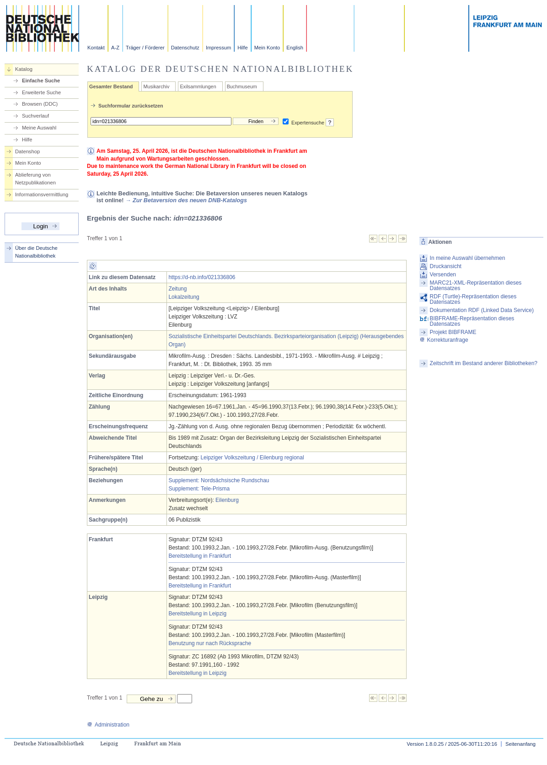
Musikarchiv (156, 86)
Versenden (443, 274)
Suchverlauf (35, 116)
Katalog (23, 69)
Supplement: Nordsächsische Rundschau (218, 480)
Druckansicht (445, 266)
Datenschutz (185, 47)
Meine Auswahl (39, 127)
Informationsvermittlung (41, 194)
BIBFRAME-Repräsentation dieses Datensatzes (472, 321)
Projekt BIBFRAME (453, 332)
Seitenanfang (520, 744)
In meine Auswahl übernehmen (467, 258)
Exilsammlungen (198, 86)
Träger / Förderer (145, 47)
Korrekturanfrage (443, 340)
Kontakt (96, 47)
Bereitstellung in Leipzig (197, 613)
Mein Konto (267, 47)
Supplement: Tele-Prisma (199, 488)
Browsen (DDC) (40, 104)
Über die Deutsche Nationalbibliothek (36, 252)
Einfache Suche (41, 80)
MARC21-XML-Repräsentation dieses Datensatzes (476, 285)
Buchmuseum (242, 86)
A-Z (115, 47)
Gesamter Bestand (111, 86)
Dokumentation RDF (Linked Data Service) (482, 310)
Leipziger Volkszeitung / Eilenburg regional (252, 457)
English (294, 47)
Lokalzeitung (183, 297)
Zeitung (177, 289)
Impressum (218, 47)
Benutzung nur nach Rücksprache (209, 643)
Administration (108, 725)
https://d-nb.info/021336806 (201, 277)
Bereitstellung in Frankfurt (199, 556)
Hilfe (242, 47)
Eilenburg (227, 500)
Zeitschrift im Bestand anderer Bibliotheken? (483, 363)
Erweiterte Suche (41, 92)
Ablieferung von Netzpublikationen (35, 178)
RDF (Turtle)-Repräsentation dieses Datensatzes (473, 299)
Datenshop (27, 151)
